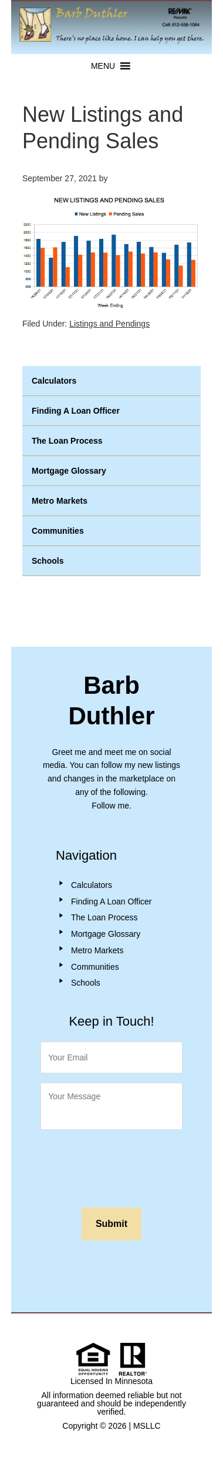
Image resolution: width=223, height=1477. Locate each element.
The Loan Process (67, 440)
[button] (103, 66)
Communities (58, 530)
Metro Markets (59, 500)
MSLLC (147, 1426)
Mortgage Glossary (69, 470)
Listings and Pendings (109, 323)
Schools (47, 560)
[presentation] (129, 1166)
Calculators (54, 380)
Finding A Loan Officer (76, 410)
